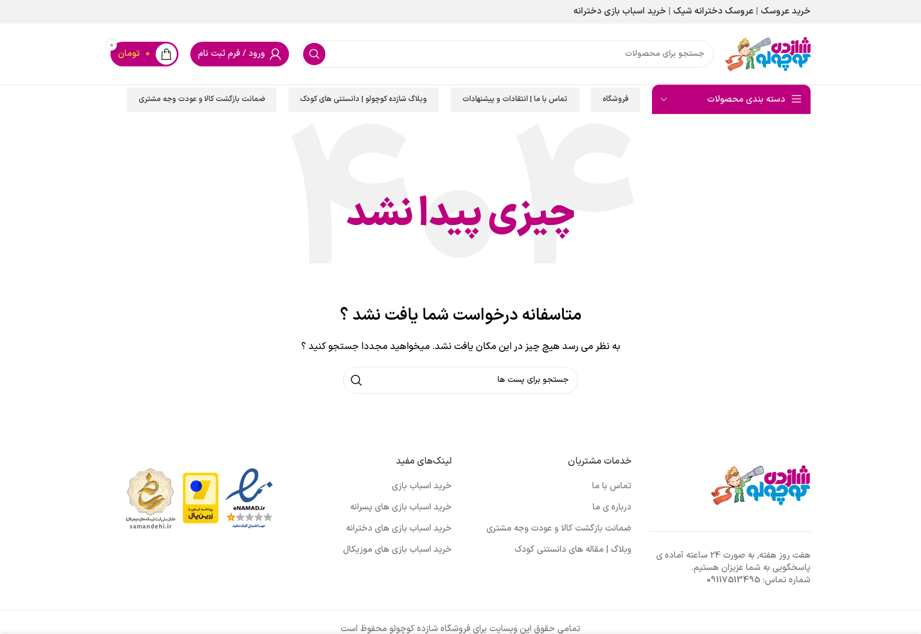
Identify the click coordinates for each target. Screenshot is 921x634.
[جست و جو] (507, 54)
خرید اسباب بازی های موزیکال (397, 550)
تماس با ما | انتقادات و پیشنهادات (514, 99)
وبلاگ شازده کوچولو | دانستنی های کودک (363, 99)
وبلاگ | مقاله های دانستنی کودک (573, 550)
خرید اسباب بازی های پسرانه (401, 507)
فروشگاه (615, 99)
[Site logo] (768, 54)
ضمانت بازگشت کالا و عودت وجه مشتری (202, 99)
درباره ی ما (612, 507)
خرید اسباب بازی (422, 486)
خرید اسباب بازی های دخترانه (399, 528)
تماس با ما (611, 486)
